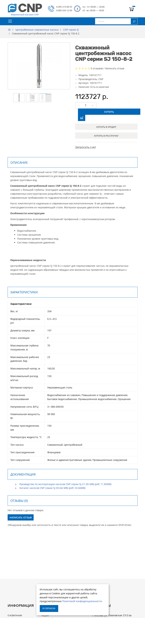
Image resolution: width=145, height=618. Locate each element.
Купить (109, 111)
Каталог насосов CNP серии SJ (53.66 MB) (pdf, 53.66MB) (50, 488)
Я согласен (48, 608)
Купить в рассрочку (106, 135)
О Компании (15, 615)
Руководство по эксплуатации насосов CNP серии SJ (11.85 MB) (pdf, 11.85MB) (63, 484)
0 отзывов (97, 68)
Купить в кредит (106, 126)
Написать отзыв (114, 68)
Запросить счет (85, 147)
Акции (45, 615)
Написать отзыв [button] (21, 517)
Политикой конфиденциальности (82, 601)
